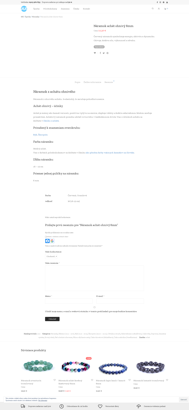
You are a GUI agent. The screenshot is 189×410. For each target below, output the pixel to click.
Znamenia (65, 9)
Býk (35, 118)
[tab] (77, 66)
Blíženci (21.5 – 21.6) (66, 317)
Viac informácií (42, 400)
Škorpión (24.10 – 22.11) (97, 317)
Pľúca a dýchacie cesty (81, 321)
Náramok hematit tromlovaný (148, 364)
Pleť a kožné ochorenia (63, 321)
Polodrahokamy (50, 9)
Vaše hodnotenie (53, 235)
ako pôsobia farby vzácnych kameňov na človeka (110, 136)
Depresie (154, 317)
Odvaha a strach (114, 317)
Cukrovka (146, 317)
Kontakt (86, 9)
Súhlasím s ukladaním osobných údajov (56, 220)
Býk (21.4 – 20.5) (81, 317)
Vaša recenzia (52, 246)
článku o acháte (51, 104)
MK (22, 17)
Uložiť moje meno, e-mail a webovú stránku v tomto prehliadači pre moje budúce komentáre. (91, 295)
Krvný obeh (49, 321)
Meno (48, 279)
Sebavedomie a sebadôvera (131, 317)
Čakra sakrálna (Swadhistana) (125, 321)
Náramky (35, 17)
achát (148, 321)
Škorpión (43, 118)
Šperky (36, 9)
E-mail (100, 279)
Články (76, 9)
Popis (77, 65)
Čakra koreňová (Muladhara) (102, 321)
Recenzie (109, 65)
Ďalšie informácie (92, 65)
